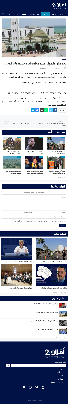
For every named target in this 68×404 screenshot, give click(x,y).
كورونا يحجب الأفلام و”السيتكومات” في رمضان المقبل (16, 123)
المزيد (16, 14)
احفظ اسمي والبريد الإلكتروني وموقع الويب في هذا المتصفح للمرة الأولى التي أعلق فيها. (39, 221)
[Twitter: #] (36, 387)
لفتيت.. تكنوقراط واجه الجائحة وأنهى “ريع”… (47, 329)
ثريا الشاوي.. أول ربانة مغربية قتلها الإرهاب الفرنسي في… (44, 320)
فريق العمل (59, 371)
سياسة (54, 14)
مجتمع (46, 14)
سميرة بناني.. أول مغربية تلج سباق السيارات (47, 312)
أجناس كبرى (35, 14)
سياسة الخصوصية (57, 382)
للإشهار (61, 375)
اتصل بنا (60, 378)
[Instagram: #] (30, 387)
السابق (64, 177)
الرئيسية (62, 14)
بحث (8, 365)
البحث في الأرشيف (60, 362)
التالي (59, 177)
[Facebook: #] (43, 387)
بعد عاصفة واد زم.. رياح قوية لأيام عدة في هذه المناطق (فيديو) (52, 124)
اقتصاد (24, 14)
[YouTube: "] (24, 387)
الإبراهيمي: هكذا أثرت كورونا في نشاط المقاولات (46, 303)
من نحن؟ (60, 368)
